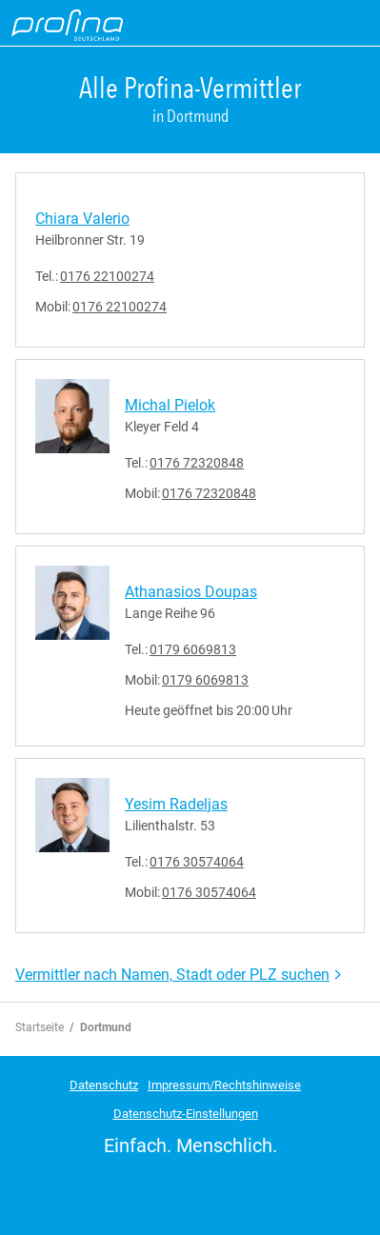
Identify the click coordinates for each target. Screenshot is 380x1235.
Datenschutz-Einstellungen (185, 1113)
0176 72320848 (197, 462)
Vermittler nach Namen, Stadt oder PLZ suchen (172, 975)
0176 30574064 (197, 861)
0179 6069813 (193, 649)
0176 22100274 (107, 276)
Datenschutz (104, 1085)
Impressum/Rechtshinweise (224, 1085)
